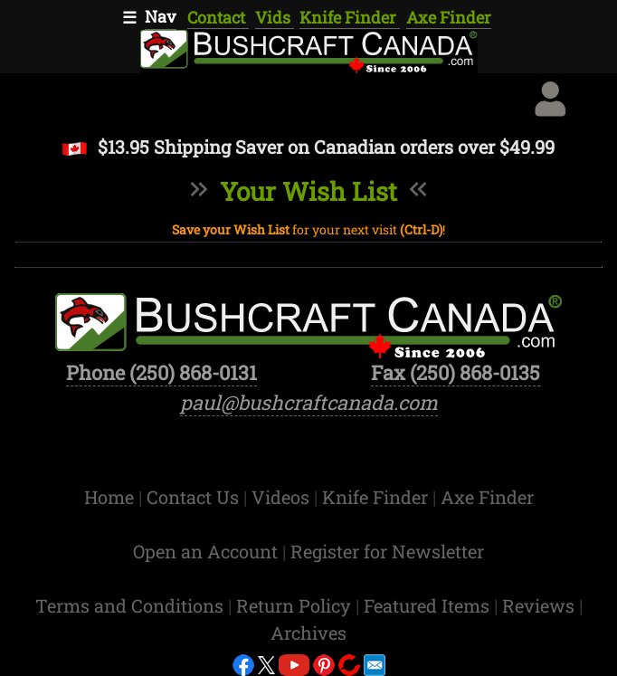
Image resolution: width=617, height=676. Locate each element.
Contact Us (195, 497)
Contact (218, 17)
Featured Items (429, 605)
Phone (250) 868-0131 (161, 372)
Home (111, 497)
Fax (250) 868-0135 (455, 372)
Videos (283, 497)
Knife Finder (349, 17)
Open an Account (205, 551)
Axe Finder (448, 17)
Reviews (540, 605)
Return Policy (296, 605)
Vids (274, 17)
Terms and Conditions (131, 605)
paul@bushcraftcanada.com (309, 402)
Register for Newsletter (387, 551)
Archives (308, 632)
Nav (160, 16)
